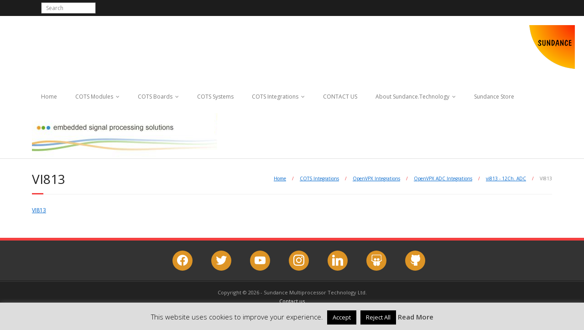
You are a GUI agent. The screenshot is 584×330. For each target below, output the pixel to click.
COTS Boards (155, 96)
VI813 (39, 210)
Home (49, 96)
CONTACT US (340, 96)
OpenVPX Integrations (376, 178)
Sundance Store (494, 96)
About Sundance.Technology (412, 96)
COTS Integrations (275, 96)
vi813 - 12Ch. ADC (506, 178)
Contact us (292, 301)
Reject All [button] (378, 317)
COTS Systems (215, 96)
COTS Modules (94, 96)
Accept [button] (342, 317)
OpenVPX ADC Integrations (443, 178)
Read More (415, 316)
